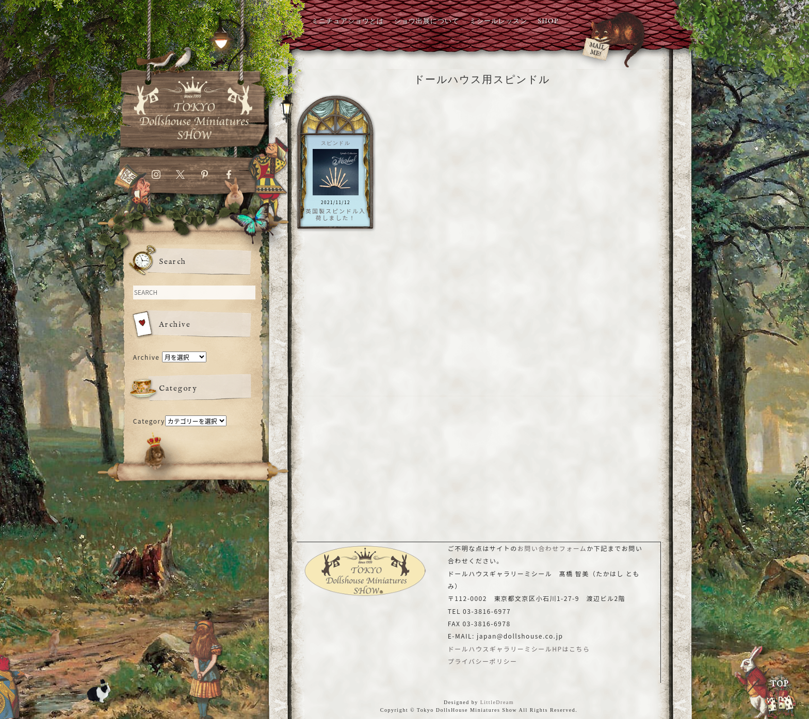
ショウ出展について (426, 21)
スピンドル (336, 143)
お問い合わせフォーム (552, 548)
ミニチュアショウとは (348, 21)
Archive (146, 357)
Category (149, 420)
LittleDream (497, 702)
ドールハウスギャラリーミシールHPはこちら (519, 648)
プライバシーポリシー (482, 661)
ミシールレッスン (498, 21)
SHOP (548, 21)
